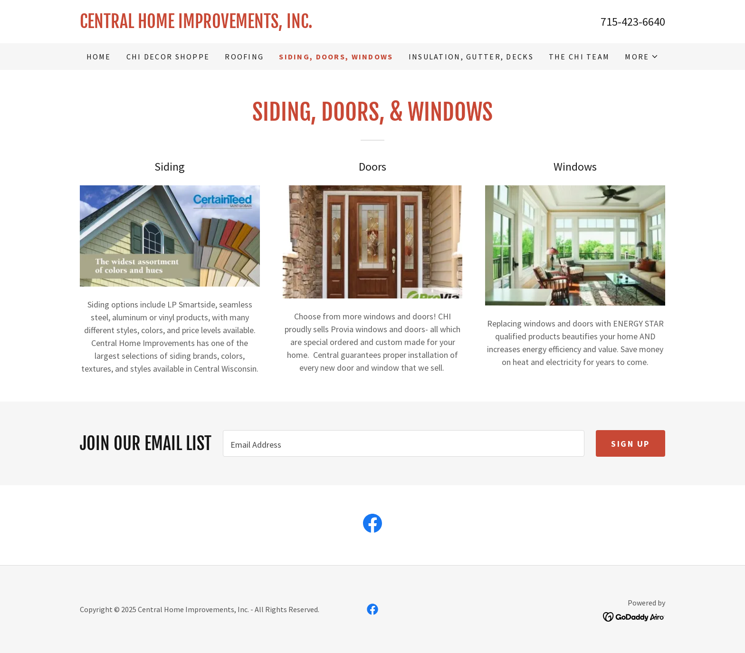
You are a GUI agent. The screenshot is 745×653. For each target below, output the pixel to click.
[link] (226, 24)
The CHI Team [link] (579, 56)
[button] (642, 56)
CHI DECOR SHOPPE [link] (168, 56)
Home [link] (98, 56)
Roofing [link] (244, 56)
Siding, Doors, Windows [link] (336, 56)
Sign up (630, 443)
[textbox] (403, 443)
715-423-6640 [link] (633, 21)
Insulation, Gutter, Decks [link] (471, 56)
